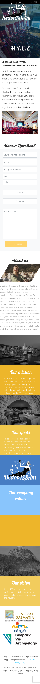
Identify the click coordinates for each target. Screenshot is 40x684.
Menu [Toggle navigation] (34, 2)
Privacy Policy (20, 663)
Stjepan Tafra (30, 660)
